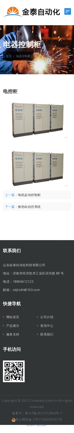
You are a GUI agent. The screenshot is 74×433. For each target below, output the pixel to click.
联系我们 (46, 334)
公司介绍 (46, 317)
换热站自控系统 (29, 206)
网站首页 (12, 317)
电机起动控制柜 (29, 195)
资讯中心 (46, 325)
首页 (9, 56)
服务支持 (12, 334)
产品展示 (12, 325)
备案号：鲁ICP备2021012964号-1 (37, 413)
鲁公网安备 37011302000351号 (37, 419)
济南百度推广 (41, 425)
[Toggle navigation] (67, 11)
